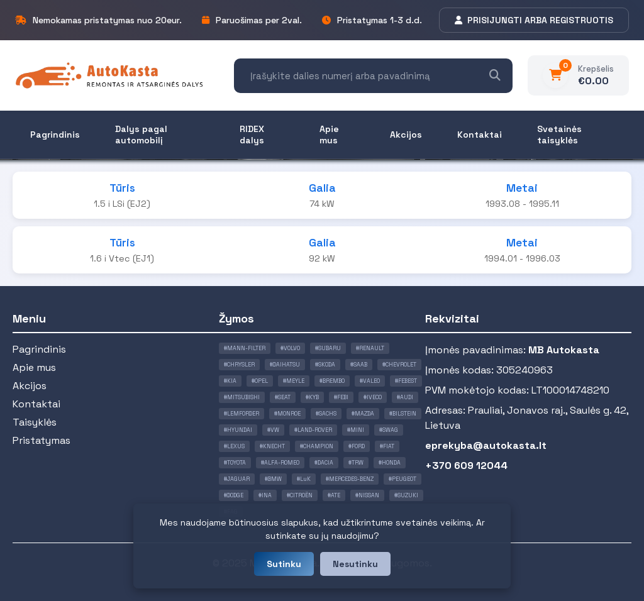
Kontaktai (479, 134)
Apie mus (329, 134)
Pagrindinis (55, 134)
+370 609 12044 (466, 465)
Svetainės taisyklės (559, 134)
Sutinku (284, 564)
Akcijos (406, 134)
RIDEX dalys (252, 134)
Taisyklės (35, 422)
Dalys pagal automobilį (141, 134)
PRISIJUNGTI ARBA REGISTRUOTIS (534, 20)
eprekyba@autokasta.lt (486, 445)
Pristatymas (41, 440)
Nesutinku (355, 564)
